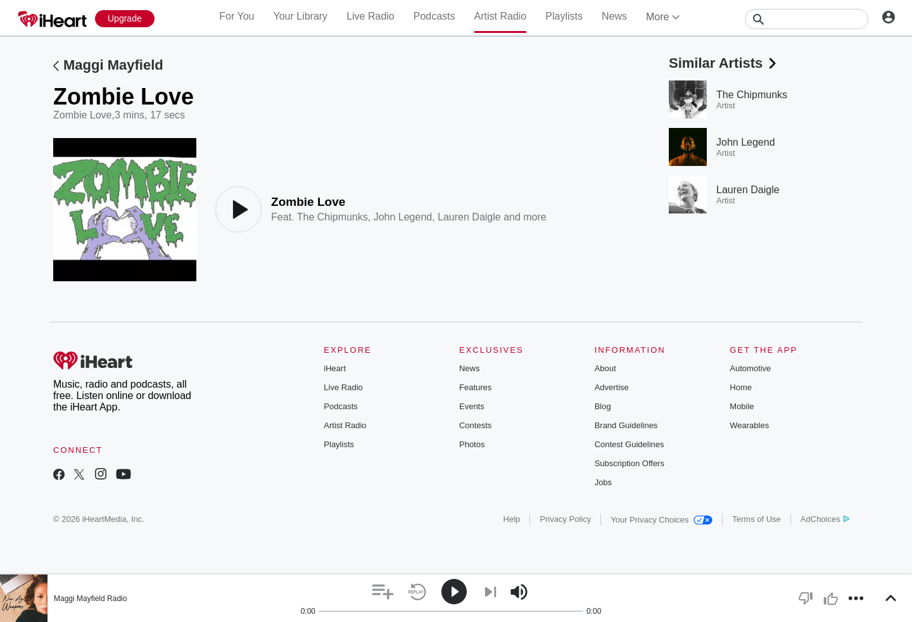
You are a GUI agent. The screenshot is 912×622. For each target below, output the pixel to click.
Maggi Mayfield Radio (90, 598)
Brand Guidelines (626, 425)
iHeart (335, 368)
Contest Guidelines (629, 444)
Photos (471, 444)
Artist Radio (500, 16)
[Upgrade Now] (125, 18)
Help (512, 519)
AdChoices (825, 519)
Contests (475, 425)
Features (475, 387)
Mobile (742, 406)
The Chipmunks (332, 217)
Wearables (749, 425)
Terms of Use (756, 519)
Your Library (300, 16)
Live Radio (370, 16)
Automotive (750, 368)
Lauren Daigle (469, 217)
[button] (383, 592)
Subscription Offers (629, 463)
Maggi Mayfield (113, 65)
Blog (603, 406)
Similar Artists (724, 63)
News (614, 16)
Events (471, 406)
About (605, 368)
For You (236, 16)
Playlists (564, 16)
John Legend (403, 217)
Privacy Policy (565, 519)
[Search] (806, 19)
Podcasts (434, 16)
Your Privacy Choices (661, 519)
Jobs (603, 482)
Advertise (612, 387)
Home (741, 387)
